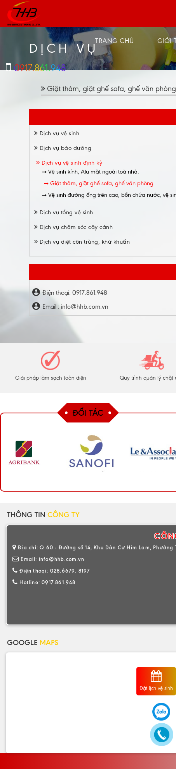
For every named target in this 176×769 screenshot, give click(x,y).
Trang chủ (114, 41)
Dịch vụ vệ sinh (57, 133)
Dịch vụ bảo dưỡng (63, 148)
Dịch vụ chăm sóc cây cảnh (73, 227)
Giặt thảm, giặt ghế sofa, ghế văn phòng (98, 183)
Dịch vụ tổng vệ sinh (63, 212)
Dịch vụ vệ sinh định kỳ (69, 162)
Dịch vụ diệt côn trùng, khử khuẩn (82, 241)
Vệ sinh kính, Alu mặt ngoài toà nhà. (90, 171)
